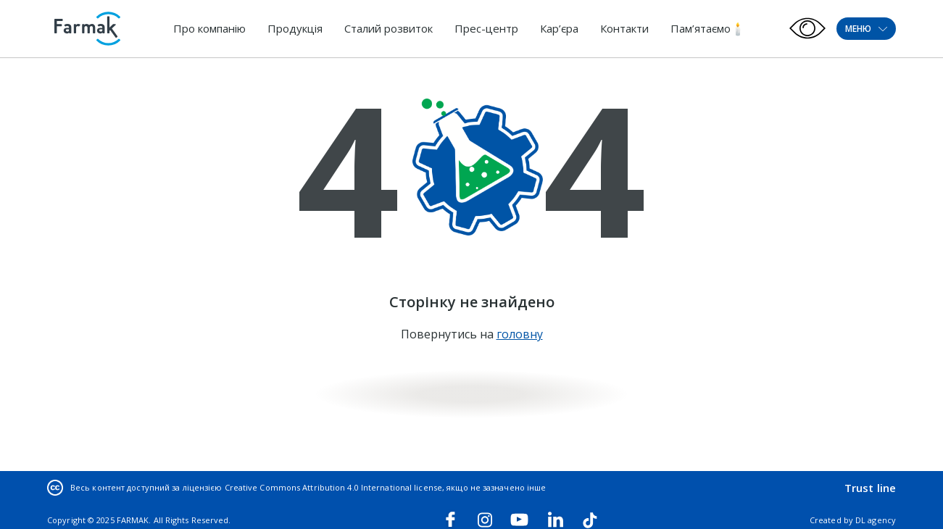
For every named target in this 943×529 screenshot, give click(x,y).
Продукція (295, 28)
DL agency (875, 520)
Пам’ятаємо (700, 28)
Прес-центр (486, 28)
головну (520, 334)
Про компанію (209, 28)
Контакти (624, 28)
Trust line (870, 487)
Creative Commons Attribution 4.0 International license (333, 487)
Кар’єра (559, 28)
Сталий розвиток (388, 28)
